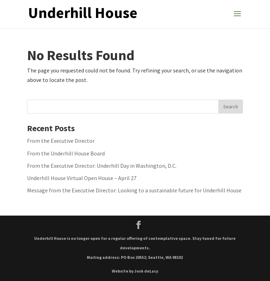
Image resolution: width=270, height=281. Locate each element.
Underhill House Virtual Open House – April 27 (81, 177)
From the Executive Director (61, 140)
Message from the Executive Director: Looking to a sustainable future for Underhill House (134, 190)
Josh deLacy (146, 271)
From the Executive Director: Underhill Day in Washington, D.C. (101, 165)
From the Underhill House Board (66, 153)
